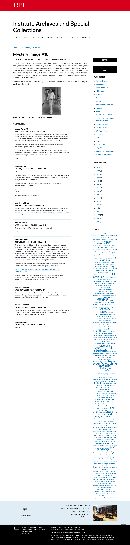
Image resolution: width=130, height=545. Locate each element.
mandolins (109, 383)
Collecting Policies (81, 38)
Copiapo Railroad (103, 335)
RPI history (106, 448)
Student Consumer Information (62, 530)
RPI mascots (106, 496)
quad (104, 244)
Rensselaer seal (108, 385)
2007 (97, 222)
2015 (97, 194)
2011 (97, 208)
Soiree (100, 404)
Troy (113, 467)
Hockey (98, 98)
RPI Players (108, 277)
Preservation (108, 419)
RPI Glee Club (108, 435)
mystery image (107, 309)
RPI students (105, 349)
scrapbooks (105, 262)
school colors (105, 481)
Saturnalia (104, 467)
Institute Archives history (104, 105)
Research (26, 38)
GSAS (106, 490)
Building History (101, 81)
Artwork (102, 235)
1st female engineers (105, 469)
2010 (97, 211)
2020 (97, 178)
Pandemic (101, 275)
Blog (67, 38)
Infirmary (109, 431)
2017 (97, 188)
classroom (113, 471)
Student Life (100, 144)
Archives (102, 427)
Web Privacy (68, 527)
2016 (97, 191)
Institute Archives (107, 461)
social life (108, 387)
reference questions (106, 258)
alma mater (106, 281)
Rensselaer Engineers (103, 115)
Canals (107, 471)
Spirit (97, 138)
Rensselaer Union (102, 127)
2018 (97, 184)
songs (104, 423)
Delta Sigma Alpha (103, 441)
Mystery (98, 108)
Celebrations (103, 304)
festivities (99, 94)
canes (107, 235)
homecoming (108, 337)
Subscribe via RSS (105, 70)
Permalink (40, 131)
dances (105, 429)
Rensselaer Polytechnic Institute (104, 345)
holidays (98, 101)
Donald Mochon (99, 473)
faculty (110, 412)
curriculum (103, 412)
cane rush (110, 486)
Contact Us (25, 533)
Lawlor (104, 289)
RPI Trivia (99, 134)
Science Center (106, 246)
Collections (38, 38)
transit (104, 453)
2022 (97, 171)
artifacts (104, 486)
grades (104, 431)
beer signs (106, 266)
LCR (111, 307)
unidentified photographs (104, 151)
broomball (104, 377)
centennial (110, 323)
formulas (105, 254)
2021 (97, 174)
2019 (97, 181)
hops (104, 359)
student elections (103, 498)
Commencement (101, 88)
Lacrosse (101, 256)
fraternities (104, 270)
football (103, 239)
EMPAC (105, 285)
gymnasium (110, 239)
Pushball (105, 494)
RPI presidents (105, 296)
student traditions (104, 299)
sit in (109, 351)
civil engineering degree (103, 409)
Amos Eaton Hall (103, 302)
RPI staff (104, 331)
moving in (108, 256)
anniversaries (106, 333)
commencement (106, 268)
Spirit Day (101, 437)
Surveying (111, 331)
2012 (97, 205)
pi (101, 385)
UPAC (100, 281)
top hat (106, 437)
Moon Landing (105, 492)
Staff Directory (85, 517)
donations (106, 487)
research (100, 435)
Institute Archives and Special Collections (51, 27)
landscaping (105, 272)
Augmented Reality (106, 250)
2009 (97, 215)
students (108, 318)
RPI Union (102, 387)
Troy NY (98, 148)
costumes (102, 379)
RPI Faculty (47, 117)
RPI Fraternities (101, 131)
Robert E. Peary (109, 479)
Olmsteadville (102, 463)
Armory (102, 471)
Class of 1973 (106, 457)
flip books (108, 473)
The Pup (105, 404)
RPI (108, 243)
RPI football (102, 421)
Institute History (54, 38)
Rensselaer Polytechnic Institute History (105, 364)
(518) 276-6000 (27, 531)
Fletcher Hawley (107, 459)
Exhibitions (99, 91)
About (17, 38)
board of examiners (102, 355)
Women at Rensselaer (103, 154)
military (107, 445)
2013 (97, 201)
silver (103, 318)
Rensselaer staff (101, 124)
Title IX (77, 527)
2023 (97, 167)
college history (103, 252)
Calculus (108, 427)
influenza (101, 445)
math (103, 397)
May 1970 (106, 417)
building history (104, 408)
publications (100, 479)
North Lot (101, 433)
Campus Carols (103, 439)
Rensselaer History (106, 314)
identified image (103, 415)
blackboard (103, 323)
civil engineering (105, 393)
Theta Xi (108, 423)
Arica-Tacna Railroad (103, 455)
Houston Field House (105, 382)
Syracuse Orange (106, 373)
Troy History (106, 483)
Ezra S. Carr (105, 395)
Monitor (101, 477)
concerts (110, 304)
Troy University (104, 248)
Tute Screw (106, 264)
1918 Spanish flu (103, 406)
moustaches (106, 241)
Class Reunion (100, 84)
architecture (104, 391)
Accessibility (79, 530)
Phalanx (110, 327)
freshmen (101, 337)
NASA (97, 111)
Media (60, 527)
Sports (97, 141)
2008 (97, 218)
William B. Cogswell (106, 353)
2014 (97, 198)
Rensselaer (107, 275)
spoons (98, 453)
